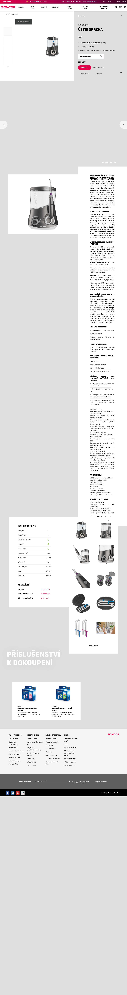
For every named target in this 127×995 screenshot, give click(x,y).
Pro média (30, 759)
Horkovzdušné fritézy (16, 751)
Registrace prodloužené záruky (34, 749)
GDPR (66, 744)
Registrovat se (100, 782)
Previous (3, 125)
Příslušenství (84, 73)
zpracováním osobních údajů (79, 783)
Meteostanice (13, 748)
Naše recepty (31, 762)
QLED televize (13, 739)
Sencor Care (31, 765)
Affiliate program (70, 762)
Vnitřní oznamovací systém (70, 740)
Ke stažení (98, 73)
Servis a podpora (106, 1)
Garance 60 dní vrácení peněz (35, 743)
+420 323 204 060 (90, 1)
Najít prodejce (7, 1)
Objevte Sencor (121, 1)
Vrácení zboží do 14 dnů (52, 763)
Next (8, 67)
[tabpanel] (63, 129)
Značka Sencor (32, 739)
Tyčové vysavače (14, 757)
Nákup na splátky (70, 759)
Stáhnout (45, 589)
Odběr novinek (24, 782)
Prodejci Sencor (51, 739)
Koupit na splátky (85, 56)
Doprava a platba (51, 755)
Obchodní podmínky (52, 758)
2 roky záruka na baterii (33, 754)
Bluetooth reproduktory (13, 743)
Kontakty (49, 752)
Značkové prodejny (52, 742)
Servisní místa (50, 749)
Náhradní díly (13, 764)
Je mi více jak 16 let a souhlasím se (80, 782)
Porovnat (83, 16)
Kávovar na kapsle (15, 761)
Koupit (83, 67)
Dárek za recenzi (69, 765)
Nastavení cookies (70, 748)
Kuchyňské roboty (15, 754)
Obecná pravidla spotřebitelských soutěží (69, 753)
